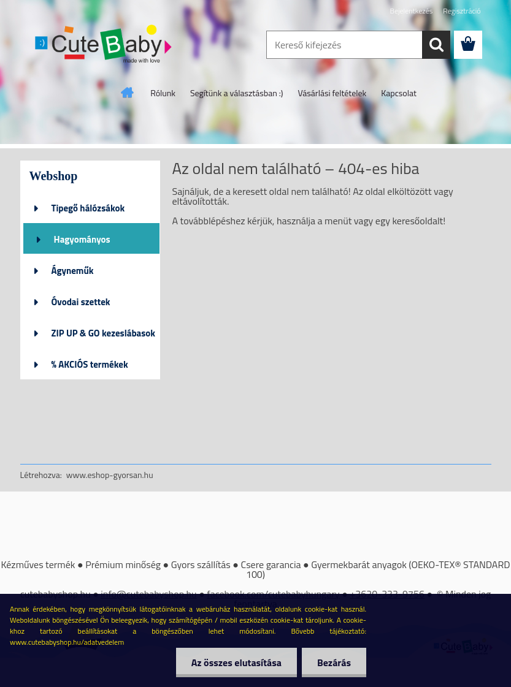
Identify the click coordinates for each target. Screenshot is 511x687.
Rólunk (162, 92)
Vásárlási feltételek (332, 92)
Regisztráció (461, 11)
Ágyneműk (73, 271)
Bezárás (334, 662)
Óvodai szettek (81, 302)
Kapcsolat (399, 92)
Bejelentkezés (411, 11)
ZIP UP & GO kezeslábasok (104, 333)
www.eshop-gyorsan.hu (109, 474)
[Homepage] (127, 92)
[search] (436, 45)
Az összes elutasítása (236, 662)
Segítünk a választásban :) (236, 92)
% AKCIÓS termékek (90, 364)
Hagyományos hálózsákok (82, 243)
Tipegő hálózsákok (88, 208)
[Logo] (104, 45)
